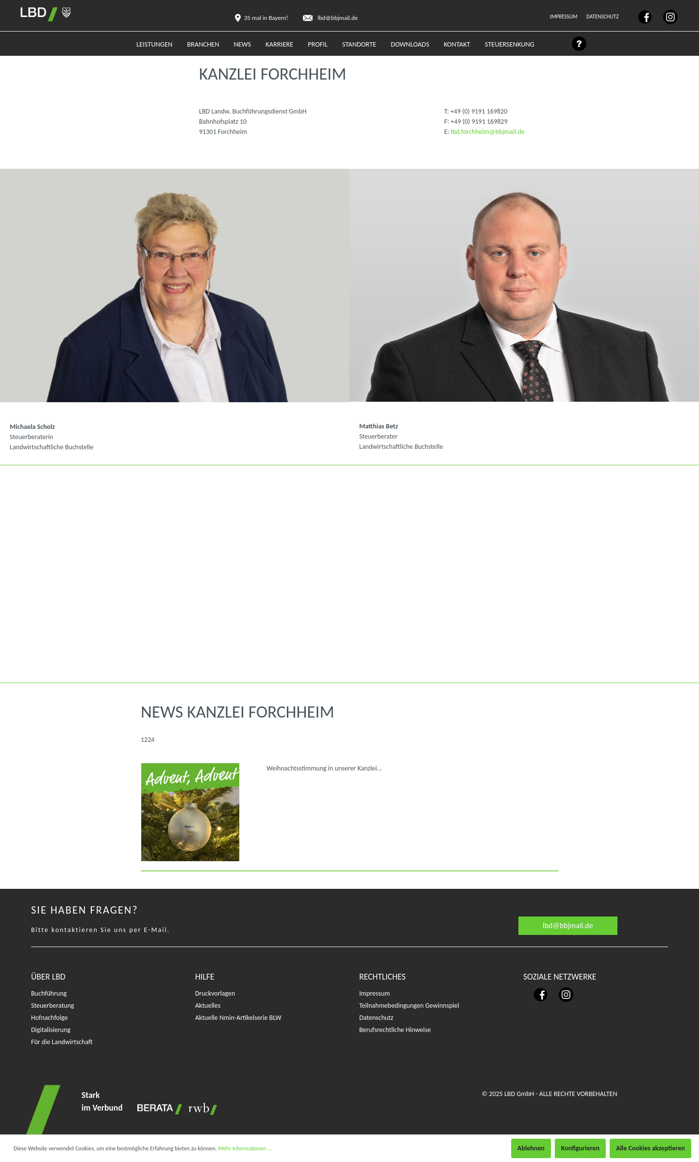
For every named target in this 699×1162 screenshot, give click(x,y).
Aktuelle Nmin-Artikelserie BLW (238, 1018)
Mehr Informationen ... (245, 1148)
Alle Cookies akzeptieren (650, 1148)
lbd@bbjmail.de (568, 925)
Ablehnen (531, 1148)
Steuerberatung (52, 1005)
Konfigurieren (580, 1148)
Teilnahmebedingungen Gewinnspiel (409, 1005)
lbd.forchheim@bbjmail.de (488, 132)
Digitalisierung (50, 1030)
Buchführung (49, 993)
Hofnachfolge (49, 1018)
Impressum (564, 16)
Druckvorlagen (215, 993)
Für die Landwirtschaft (62, 1042)
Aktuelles (207, 1005)
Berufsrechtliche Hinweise (395, 1030)
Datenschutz (603, 16)
